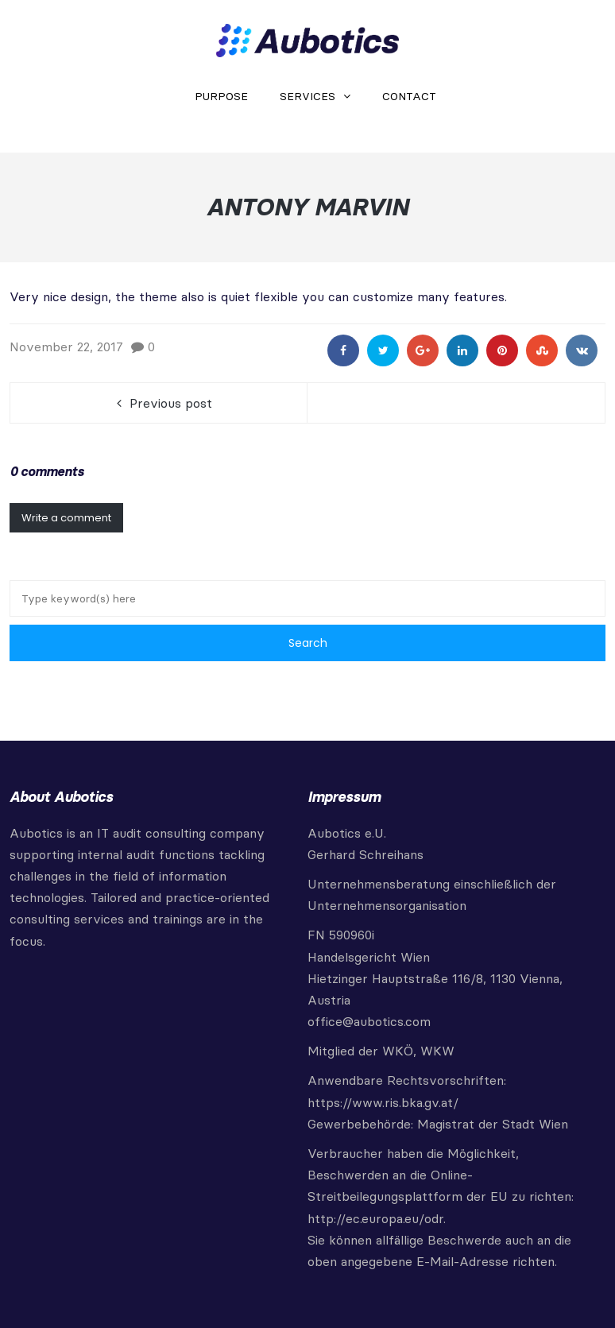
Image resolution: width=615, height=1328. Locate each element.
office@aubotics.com (369, 1021)
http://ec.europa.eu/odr (375, 1218)
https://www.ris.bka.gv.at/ (383, 1102)
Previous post (171, 403)
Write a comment (66, 517)
